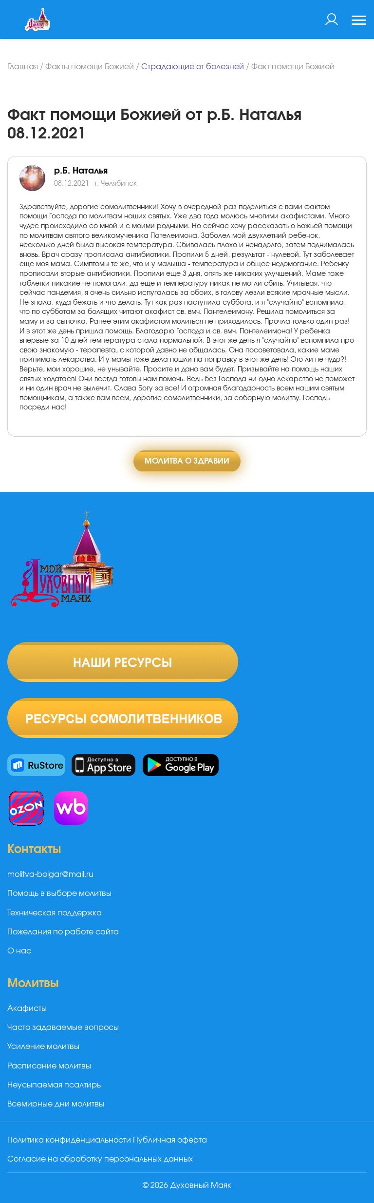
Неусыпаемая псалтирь (54, 1085)
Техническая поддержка (54, 913)
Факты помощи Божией (89, 67)
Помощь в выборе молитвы (59, 893)
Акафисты (27, 1008)
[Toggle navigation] (359, 21)
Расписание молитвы (49, 1066)
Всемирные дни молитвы (55, 1104)
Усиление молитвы (43, 1046)
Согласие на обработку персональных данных (100, 1159)
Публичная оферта (170, 1140)
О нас (19, 951)
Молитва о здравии (187, 461)
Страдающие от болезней (192, 67)
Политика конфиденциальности (69, 1140)
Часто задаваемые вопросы (63, 1027)
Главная (22, 67)
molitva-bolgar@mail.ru (50, 874)
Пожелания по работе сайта (63, 932)
